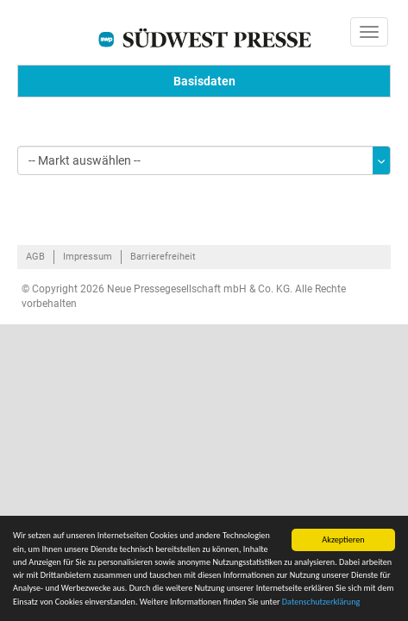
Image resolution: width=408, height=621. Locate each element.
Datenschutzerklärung (321, 601)
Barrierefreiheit (163, 256)
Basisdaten (204, 81)
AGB (35, 256)
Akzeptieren (343, 539)
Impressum (87, 256)
